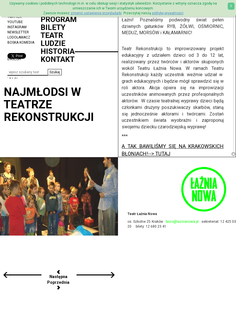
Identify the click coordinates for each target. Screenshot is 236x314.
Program (59, 19)
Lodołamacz (18, 37)
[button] (55, 72)
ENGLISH (14, 59)
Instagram (17, 27)
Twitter (14, 17)
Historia (58, 51)
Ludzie (53, 43)
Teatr (52, 35)
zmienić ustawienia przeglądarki (96, 13)
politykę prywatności (167, 13)
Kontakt (58, 59)
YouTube (15, 22)
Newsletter (18, 32)
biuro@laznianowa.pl (182, 222)
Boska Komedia (20, 42)
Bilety (53, 27)
